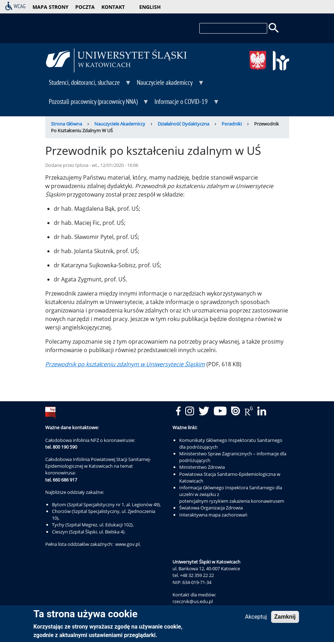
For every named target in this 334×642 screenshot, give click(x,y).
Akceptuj (256, 618)
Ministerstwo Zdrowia (202, 467)
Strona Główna (66, 124)
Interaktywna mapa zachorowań (213, 515)
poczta (85, 7)
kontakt (113, 7)
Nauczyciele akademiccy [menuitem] (169, 85)
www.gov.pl (127, 544)
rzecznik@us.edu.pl (192, 601)
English (150, 7)
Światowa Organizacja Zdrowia (211, 507)
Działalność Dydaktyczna (183, 124)
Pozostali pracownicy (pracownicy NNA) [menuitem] (97, 104)
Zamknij (284, 618)
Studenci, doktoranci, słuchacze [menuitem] (88, 85)
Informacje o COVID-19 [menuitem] (185, 104)
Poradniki (232, 124)
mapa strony (51, 7)
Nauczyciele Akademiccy (119, 124)
